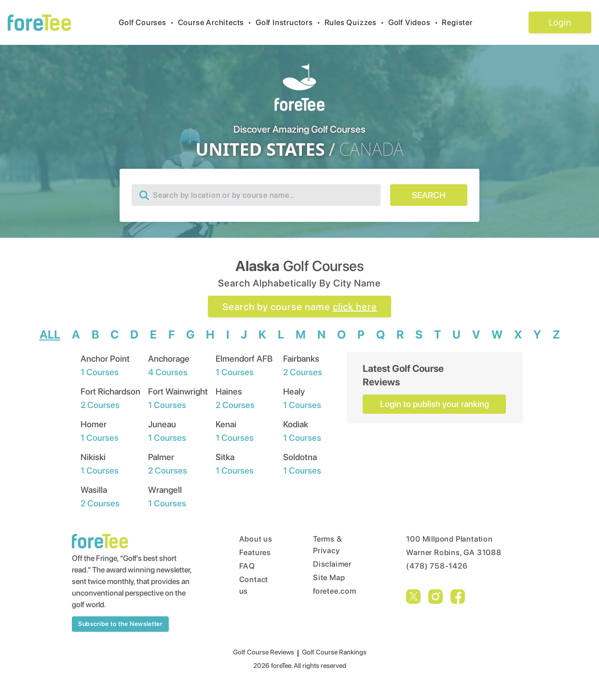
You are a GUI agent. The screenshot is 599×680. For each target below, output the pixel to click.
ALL (50, 334)
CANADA (371, 149)
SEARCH (429, 195)
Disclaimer (332, 564)
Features (255, 552)
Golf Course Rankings (334, 652)
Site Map (329, 577)
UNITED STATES (260, 149)
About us (255, 539)
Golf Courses (148, 22)
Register (461, 22)
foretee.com (334, 591)
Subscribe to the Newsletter (120, 623)
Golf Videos (415, 22)
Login (559, 22)
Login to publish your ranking (434, 404)
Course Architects (217, 22)
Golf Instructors (290, 22)
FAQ (247, 566)
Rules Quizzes (356, 22)
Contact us (254, 585)
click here (355, 307)
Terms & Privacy (327, 544)
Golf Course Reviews (263, 652)
